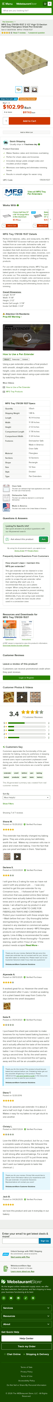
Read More (31, 945)
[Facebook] (18, 1298)
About (6, 359)
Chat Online (12, 1354)
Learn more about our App (22, 1271)
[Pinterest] (33, 1298)
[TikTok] (25, 1298)
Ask (44, 539)
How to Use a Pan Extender (18, 354)
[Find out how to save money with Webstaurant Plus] (33, 212)
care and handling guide (25, 1076)
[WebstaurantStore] (26, 1281)
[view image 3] (35, 697)
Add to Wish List (26, 132)
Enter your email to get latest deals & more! (25, 1235)
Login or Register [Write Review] (26, 678)
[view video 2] (22, 697)
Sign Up (45, 1241)
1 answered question (36, 33)
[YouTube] (11, 1298)
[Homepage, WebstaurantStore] (26, 3)
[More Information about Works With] (18, 205)
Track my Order (26, 1346)
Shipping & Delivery (36, 1354)
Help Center (26, 1338)
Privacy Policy (33, 551)
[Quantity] (6, 121)
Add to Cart (11, 226)
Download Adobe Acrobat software (16, 645)
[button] (18, 89)
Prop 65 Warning (11, 317)
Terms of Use (19, 551)
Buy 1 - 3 (6, 103)
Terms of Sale (26, 1367)
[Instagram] (3, 1298)
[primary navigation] (7, 4)
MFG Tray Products (14, 392)
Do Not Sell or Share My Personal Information (26, 1385)
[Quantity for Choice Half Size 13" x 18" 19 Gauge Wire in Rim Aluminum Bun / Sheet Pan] (4, 225)
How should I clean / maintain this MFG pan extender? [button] (23, 565)
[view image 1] (9, 697)
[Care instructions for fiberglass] (26, 630)
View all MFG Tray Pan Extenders (37, 192)
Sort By (6, 794)
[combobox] (26, 10)
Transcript (16, 359)
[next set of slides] (50, 219)
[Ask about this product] (26, 539)
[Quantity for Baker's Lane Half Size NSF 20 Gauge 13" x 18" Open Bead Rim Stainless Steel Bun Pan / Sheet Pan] (35, 225)
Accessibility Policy (26, 1381)
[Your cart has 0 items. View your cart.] (47, 4)
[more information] (39, 144)
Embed (25, 359)
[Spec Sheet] (9, 630)
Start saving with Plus (20, 1257)
